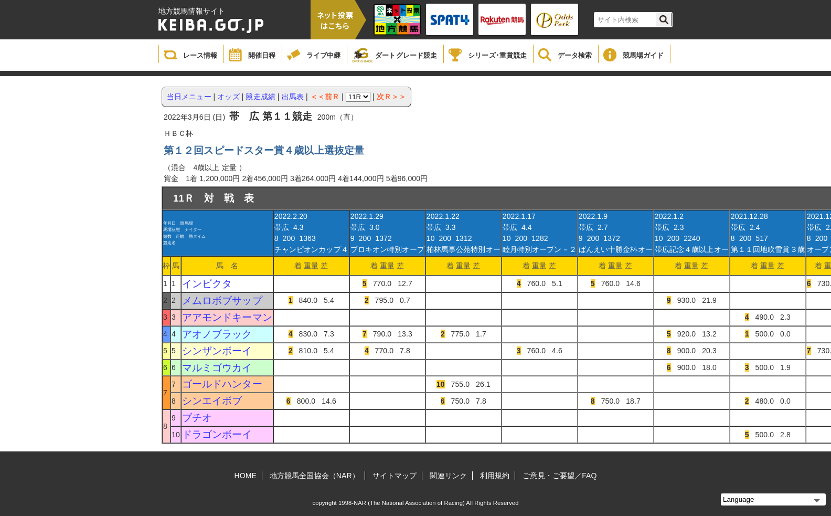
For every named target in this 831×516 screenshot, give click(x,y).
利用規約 (494, 475)
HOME (246, 475)
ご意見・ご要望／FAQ (559, 475)
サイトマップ (394, 475)
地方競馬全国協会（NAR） (314, 475)
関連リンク (448, 475)
